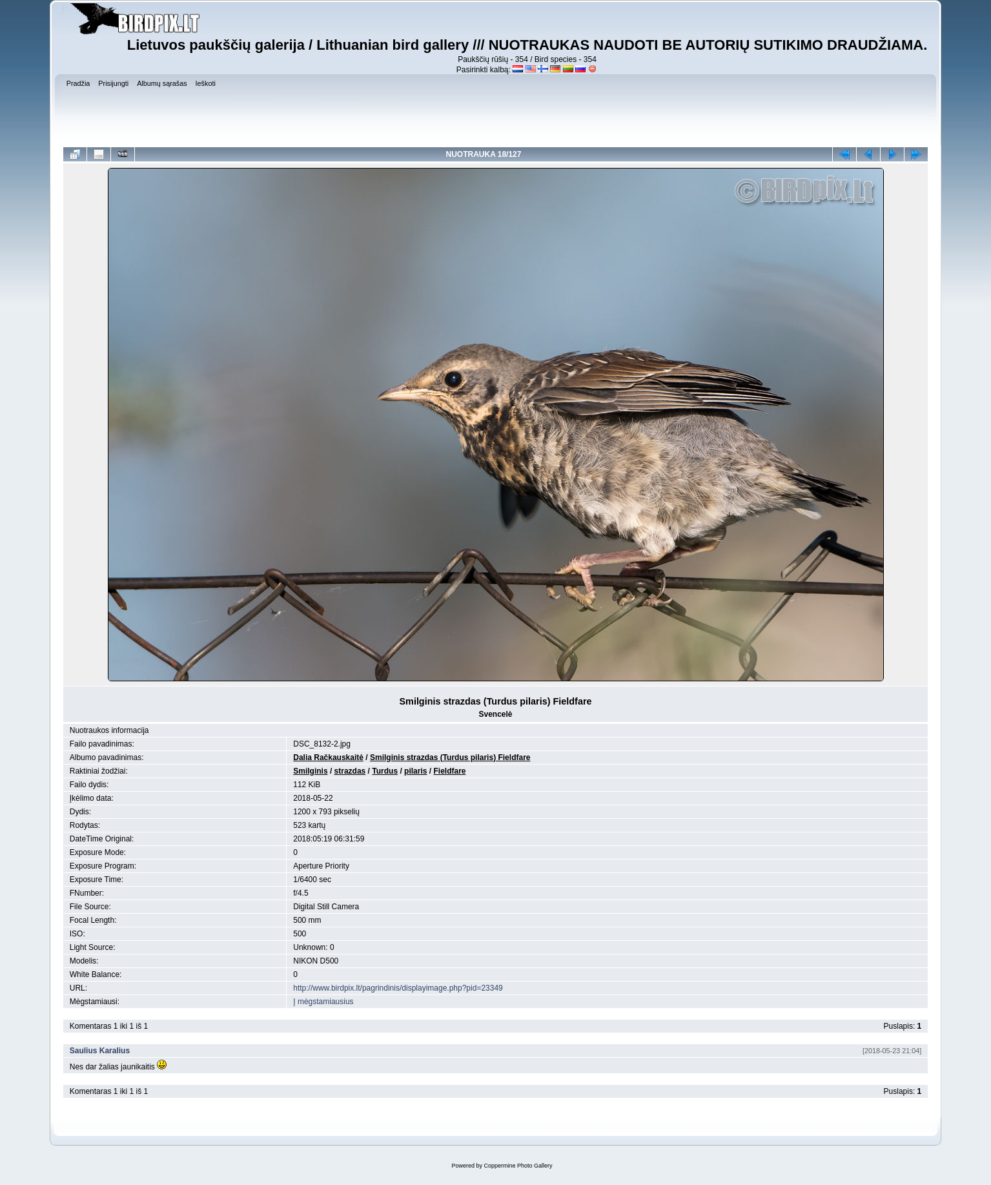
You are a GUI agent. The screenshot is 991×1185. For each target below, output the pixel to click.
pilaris (415, 771)
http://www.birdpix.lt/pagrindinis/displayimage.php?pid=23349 (398, 988)
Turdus (385, 771)
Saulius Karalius (100, 1050)
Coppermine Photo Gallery (518, 1165)
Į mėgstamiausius (323, 1001)
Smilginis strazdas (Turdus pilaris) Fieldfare (450, 757)
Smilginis (310, 771)
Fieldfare (449, 771)
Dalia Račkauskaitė (328, 757)
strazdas (350, 771)
